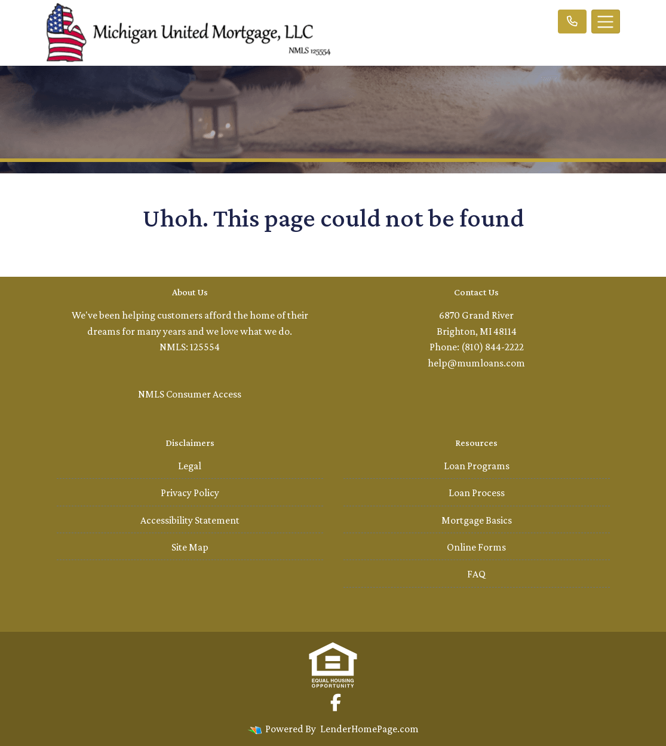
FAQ (476, 574)
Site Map (189, 547)
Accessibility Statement (190, 520)
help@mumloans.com (476, 363)
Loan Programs (477, 466)
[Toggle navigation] (605, 21)
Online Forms (476, 547)
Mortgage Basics (476, 520)
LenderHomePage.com (369, 729)
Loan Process (477, 493)
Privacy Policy (190, 493)
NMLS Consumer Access (189, 394)
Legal (189, 466)
